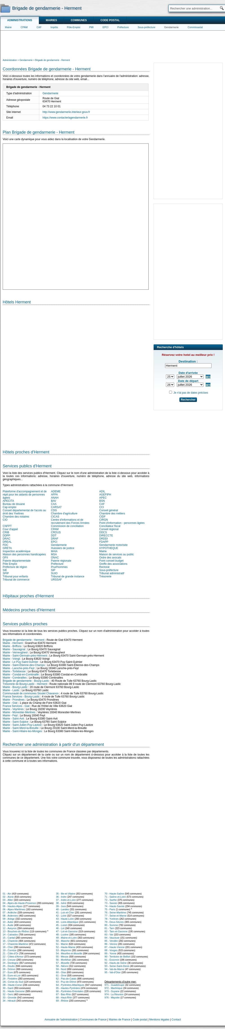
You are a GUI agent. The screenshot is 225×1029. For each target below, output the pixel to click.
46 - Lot (60, 928)
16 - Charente (10, 940)
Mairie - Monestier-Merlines (19, 712)
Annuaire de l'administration (61, 1019)
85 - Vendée (111, 940)
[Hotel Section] (76, 375)
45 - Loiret (61, 925)
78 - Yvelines (112, 918)
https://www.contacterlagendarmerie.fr (65, 117)
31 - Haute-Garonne (14, 991)
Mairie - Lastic (11, 690)
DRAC (6, 538)
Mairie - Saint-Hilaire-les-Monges (22, 731)
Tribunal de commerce (16, 579)
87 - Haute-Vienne (115, 947)
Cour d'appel (10, 529)
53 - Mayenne (63, 950)
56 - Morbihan (63, 959)
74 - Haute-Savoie (115, 906)
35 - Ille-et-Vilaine (65, 893)
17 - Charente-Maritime (15, 944)
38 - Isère (61, 903)
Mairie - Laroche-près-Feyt (18, 668)
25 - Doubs (9, 966)
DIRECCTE (106, 535)
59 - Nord (61, 969)
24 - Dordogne (10, 963)
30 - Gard (8, 988)
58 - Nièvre (62, 966)
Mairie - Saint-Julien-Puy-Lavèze (22, 724)
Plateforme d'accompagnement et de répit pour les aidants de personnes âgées (25, 494)
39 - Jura (61, 906)
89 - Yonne (111, 953)
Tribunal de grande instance (67, 576)
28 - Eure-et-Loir (12, 975)
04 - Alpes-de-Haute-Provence (19, 903)
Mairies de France (119, 1019)
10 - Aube (8, 922)
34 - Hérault (9, 1000)
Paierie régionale (61, 560)
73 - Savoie (111, 903)
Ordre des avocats (110, 557)
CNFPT (7, 526)
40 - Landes (62, 909)
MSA (54, 554)
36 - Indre (61, 896)
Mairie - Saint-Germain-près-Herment (25, 655)
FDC (5, 545)
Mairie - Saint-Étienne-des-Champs (24, 665)
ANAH (54, 497)
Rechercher (188, 399)
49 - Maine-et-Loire (66, 937)
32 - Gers (8, 994)
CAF (39, 27)
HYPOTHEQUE (108, 548)
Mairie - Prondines (13, 699)
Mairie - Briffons (12, 646)
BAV (53, 500)
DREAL (7, 541)
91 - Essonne (112, 959)
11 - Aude (8, 925)
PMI (91, 27)
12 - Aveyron (10, 928)
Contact (176, 1019)
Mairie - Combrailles (15, 677)
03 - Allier (8, 900)
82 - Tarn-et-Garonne (116, 931)
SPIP (6, 573)
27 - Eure (8, 972)
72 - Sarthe (111, 900)
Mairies (51, 20)
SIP (53, 570)
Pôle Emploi (10, 563)
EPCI (105, 27)
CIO (5, 519)
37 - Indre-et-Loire (66, 900)
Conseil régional (109, 529)
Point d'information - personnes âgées (122, 523)
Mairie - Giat (10, 702)
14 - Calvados (10, 934)
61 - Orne (61, 975)
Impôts (54, 27)
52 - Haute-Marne (65, 947)
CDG (54, 510)
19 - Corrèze (9, 950)
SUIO (54, 573)
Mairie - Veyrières (13, 709)
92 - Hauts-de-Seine (116, 963)
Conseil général (108, 510)
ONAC (55, 557)
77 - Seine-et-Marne (116, 915)
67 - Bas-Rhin (63, 994)
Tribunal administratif (111, 573)
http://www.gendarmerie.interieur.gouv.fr (66, 112)
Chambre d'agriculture (64, 513)
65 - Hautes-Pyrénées (68, 988)
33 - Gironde (9, 997)
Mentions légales (159, 1019)
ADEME (56, 491)
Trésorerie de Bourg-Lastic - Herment (25, 684)
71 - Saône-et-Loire (115, 896)
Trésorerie (105, 576)
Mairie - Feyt (10, 715)
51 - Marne (62, 944)
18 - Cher (8, 947)
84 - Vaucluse (112, 937)
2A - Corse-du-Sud (13, 981)
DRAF (54, 538)
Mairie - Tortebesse (14, 671)
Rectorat (104, 567)
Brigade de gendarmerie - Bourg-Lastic (26, 680)
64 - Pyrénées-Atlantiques (70, 985)
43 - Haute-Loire (65, 918)
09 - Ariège (9, 918)
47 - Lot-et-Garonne (67, 931)
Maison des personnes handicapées (24, 554)
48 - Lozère (62, 934)
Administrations (19, 20)
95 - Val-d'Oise (113, 972)
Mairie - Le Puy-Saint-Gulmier (20, 662)
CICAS (55, 516)
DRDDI (103, 538)
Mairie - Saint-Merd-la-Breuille (20, 728)
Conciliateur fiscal (109, 526)
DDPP (6, 535)
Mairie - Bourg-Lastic (15, 687)
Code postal (110, 20)
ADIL (102, 491)
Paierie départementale (17, 560)
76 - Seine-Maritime (115, 912)
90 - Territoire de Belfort (117, 956)
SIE (5, 570)
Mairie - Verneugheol (15, 652)
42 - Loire (61, 915)
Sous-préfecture (146, 27)
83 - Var (109, 934)
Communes (79, 20)
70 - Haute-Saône (114, 893)
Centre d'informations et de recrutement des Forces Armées (70, 521)
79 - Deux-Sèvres (114, 922)
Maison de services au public (116, 554)
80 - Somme (111, 925)
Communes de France (93, 1019)
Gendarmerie (171, 27)
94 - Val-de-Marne (114, 969)
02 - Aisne (8, 896)
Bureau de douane (14, 504)
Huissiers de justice (62, 548)
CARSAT (56, 507)
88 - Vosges (111, 950)
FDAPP (103, 541)
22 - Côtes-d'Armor (13, 956)
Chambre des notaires (16, 516)
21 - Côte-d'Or (10, 953)
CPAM (24, 27)
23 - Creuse (9, 959)
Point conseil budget (111, 560)
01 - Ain (7, 893)
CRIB (6, 532)
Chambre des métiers (112, 513)
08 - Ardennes (10, 915)
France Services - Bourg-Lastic (21, 696)
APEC (103, 497)
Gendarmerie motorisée (113, 545)
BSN (102, 500)
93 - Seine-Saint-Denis (117, 966)
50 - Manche (63, 940)
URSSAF (56, 579)
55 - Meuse (62, 956)
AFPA (54, 494)
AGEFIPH (105, 494)
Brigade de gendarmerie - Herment (23, 639)
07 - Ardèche (10, 912)
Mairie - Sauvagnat (14, 649)
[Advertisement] (113, 44)
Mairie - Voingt (11, 658)
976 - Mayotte (112, 997)
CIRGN (103, 519)
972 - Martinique (114, 988)
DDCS (103, 532)
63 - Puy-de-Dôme (66, 981)
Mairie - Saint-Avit (13, 718)
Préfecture (123, 27)
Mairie (8, 27)
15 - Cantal (9, 937)
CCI (101, 507)
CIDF (102, 516)
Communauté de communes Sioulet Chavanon (31, 693)
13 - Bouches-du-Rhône (16, 931)
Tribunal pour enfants (15, 576)
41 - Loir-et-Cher (65, 912)
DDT (54, 535)
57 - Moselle (62, 963)
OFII (5, 557)
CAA (54, 504)
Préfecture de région (15, 567)
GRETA (7, 548)
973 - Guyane (112, 991)
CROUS (56, 532)
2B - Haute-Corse (12, 985)
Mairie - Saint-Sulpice (15, 721)
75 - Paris (110, 909)
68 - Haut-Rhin (64, 997)
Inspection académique (16, 551)
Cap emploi (9, 507)
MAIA (54, 551)
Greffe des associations (113, 563)
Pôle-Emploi (73, 27)
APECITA (8, 500)
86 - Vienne (111, 944)
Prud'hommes (59, 567)
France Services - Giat (16, 706)
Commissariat (195, 27)
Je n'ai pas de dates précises (190, 392)
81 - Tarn (109, 928)
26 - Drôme (9, 969)
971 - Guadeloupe (114, 985)
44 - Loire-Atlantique (67, 922)
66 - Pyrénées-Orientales (69, 991)
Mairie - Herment (13, 643)
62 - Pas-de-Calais (66, 978)
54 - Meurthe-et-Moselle (69, 953)
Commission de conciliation (67, 526)
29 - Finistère (10, 978)
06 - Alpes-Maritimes (14, 909)
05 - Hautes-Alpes (12, 906)
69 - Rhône (62, 1000)
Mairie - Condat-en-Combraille (21, 674)
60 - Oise (61, 972)
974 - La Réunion (114, 994)
